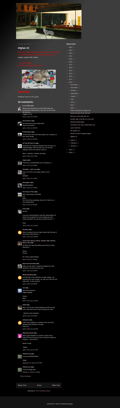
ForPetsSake (27, 132)
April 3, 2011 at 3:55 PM (30, 128)
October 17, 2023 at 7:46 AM (31, 372)
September (74, 93)
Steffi (24, 305)
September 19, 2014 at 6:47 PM (32, 363)
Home (39, 385)
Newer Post (22, 385)
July (72, 99)
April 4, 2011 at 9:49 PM (30, 284)
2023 (71, 53)
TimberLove (26, 354)
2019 (71, 59)
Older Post (56, 385)
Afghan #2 (73, 136)
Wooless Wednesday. (77, 122)
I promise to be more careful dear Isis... (83, 125)
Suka (24, 209)
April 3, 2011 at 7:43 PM (30, 178)
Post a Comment (25, 376)
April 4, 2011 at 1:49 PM (30, 259)
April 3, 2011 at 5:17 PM (30, 156)
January (73, 146)
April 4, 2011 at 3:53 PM (30, 270)
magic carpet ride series (28, 57)
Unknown (26, 320)
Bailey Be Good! (28, 333)
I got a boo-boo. (75, 128)
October (73, 90)
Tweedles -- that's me (29, 169)
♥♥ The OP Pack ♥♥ (29, 143)
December (74, 85)
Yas (24, 288)
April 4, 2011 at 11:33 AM (30, 225)
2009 (71, 152)
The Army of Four (28, 192)
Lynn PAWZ (26, 105)
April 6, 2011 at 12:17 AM (30, 350)
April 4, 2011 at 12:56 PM (30, 236)
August (73, 96)
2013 (71, 76)
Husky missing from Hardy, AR (80, 110)
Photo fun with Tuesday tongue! (80, 133)
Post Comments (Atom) (43, 391)
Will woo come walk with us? (79, 116)
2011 (71, 82)
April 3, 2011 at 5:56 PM (30, 165)
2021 (71, 56)
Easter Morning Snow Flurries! (80, 113)
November (74, 87)
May (72, 105)
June (72, 102)
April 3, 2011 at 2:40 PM (30, 117)
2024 (71, 50)
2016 (71, 67)
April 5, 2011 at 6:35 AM (30, 316)
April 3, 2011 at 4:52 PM (30, 139)
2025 (71, 47)
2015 (71, 70)
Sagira (25, 160)
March (73, 140)
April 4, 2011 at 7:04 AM (30, 187)
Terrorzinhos (27, 121)
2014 (71, 73)
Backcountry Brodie (29, 263)
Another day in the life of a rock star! (82, 119)
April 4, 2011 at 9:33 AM (30, 204)
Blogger (70, 404)
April (72, 108)
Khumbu (25, 229)
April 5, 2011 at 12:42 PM (30, 329)
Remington (26, 182)
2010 (71, 149)
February (74, 143)
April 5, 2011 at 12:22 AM (30, 301)
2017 (71, 65)
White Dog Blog (28, 275)
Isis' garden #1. (75, 131)
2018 (71, 62)
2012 (71, 79)
